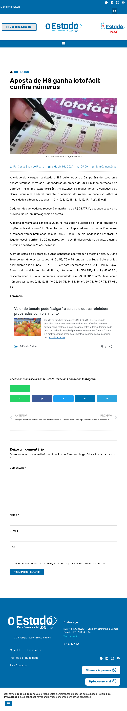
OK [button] (8, 703)
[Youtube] (123, 2)
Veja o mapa (71, 637)
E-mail (15, 532)
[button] (114, 11)
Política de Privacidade (24, 659)
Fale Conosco (18, 666)
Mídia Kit (15, 651)
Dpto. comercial (103, 682)
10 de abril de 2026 (10, 6)
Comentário (18, 468)
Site (12, 548)
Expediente (34, 651)
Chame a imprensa (101, 671)
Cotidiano (21, 72)
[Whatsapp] (106, 2)
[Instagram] (117, 2)
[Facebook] (111, 2)
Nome (14, 516)
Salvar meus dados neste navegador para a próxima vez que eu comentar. (60, 564)
